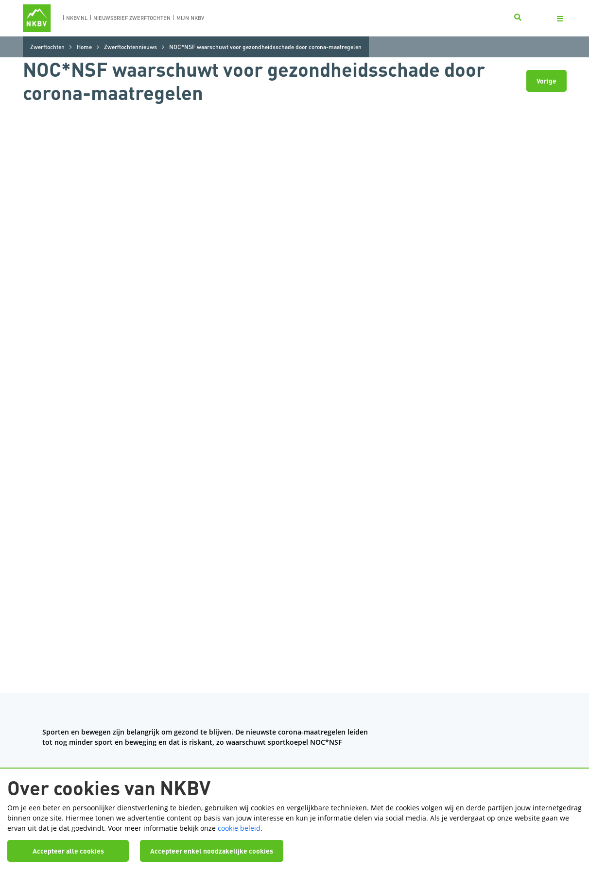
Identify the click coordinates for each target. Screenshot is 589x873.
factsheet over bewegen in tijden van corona (114, 286)
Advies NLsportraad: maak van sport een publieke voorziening (258, 330)
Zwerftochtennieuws (130, 47)
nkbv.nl (76, 18)
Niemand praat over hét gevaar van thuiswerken (191, 340)
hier (65, 340)
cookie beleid (239, 822)
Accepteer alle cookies (68, 845)
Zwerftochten (47, 47)
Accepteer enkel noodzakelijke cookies (211, 845)
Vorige (546, 80)
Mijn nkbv (190, 18)
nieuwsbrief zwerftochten (132, 18)
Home (84, 47)
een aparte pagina (320, 405)
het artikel (75, 276)
